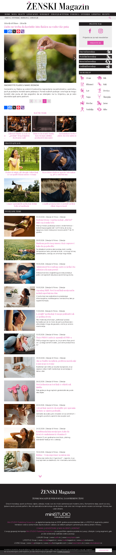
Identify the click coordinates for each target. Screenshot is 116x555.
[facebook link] (90, 31)
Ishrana (24, 18)
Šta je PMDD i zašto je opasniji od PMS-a (54, 337)
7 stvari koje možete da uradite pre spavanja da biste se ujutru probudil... (55, 409)
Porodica (74, 14)
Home (7, 14)
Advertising (51, 528)
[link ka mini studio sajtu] (58, 517)
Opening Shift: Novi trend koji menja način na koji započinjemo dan (55, 291)
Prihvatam (104, 550)
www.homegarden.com (55, 543)
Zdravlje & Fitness (60, 14)
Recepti (106, 14)
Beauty (21, 14)
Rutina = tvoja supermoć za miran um (53, 455)
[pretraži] (110, 18)
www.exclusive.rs (85, 540)
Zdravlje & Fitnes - (11, 23)
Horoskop (44, 14)
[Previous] (5, 58)
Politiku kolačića (63, 552)
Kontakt (76, 528)
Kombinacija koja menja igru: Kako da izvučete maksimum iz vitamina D (52, 433)
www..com (71, 537)
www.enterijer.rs (34, 543)
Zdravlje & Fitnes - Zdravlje (56, 217)
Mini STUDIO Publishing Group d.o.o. (21, 522)
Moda (14, 14)
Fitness (15, 18)
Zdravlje (34, 18)
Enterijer (85, 14)
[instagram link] (100, 31)
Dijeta (7, 18)
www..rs (55, 537)
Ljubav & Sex (32, 14)
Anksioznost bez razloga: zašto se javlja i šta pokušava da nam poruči (55, 268)
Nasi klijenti (64, 528)
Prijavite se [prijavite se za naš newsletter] (95, 43)
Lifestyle (96, 14)
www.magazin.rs (47, 540)
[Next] (74, 58)
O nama (40, 528)
